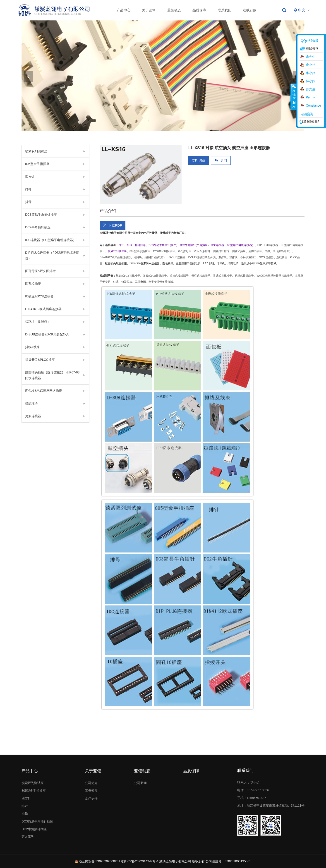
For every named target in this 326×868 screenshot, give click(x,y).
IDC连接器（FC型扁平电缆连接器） (55, 240)
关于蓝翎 (149, 10)
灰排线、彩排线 (227, 257)
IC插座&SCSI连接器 (55, 296)
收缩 (293, 96)
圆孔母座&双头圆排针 (55, 271)
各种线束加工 (248, 257)
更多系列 (28, 837)
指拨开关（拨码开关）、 (280, 251)
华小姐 (310, 73)
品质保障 (199, 10)
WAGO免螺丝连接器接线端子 (274, 275)
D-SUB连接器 (177, 257)
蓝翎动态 (174, 10)
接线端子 (55, 403)
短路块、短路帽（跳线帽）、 (151, 257)
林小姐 (310, 81)
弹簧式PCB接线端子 (155, 275)
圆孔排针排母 (221, 251)
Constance (313, 105)
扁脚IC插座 (255, 251)
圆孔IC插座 (55, 283)
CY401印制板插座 (164, 251)
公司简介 (91, 783)
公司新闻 (140, 783)
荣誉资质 (91, 790)
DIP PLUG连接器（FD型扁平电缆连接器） (55, 255)
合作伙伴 (91, 798)
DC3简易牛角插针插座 (55, 214)
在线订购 (249, 10)
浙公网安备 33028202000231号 (101, 861)
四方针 (55, 176)
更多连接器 (55, 416)
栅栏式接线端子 (200, 275)
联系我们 (224, 10)
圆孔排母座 (184, 251)
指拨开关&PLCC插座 (55, 359)
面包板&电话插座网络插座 (55, 390)
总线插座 (281, 257)
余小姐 (310, 65)
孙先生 (310, 89)
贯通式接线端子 (222, 275)
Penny (310, 97)
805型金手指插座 (55, 164)
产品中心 (123, 10)
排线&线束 (55, 347)
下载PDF (112, 225)
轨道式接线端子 (244, 275)
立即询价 (198, 160)
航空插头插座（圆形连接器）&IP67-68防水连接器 (55, 375)
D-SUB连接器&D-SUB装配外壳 (55, 334)
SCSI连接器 (266, 257)
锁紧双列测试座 (55, 151)
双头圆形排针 (202, 251)
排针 (55, 189)
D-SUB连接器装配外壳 (202, 257)
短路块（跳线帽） (55, 321)
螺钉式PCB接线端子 (128, 275)
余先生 (310, 56)
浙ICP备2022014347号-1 (141, 861)
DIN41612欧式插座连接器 (55, 309)
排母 (55, 202)
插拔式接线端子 (179, 275)
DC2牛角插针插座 (55, 227)
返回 (221, 161)
